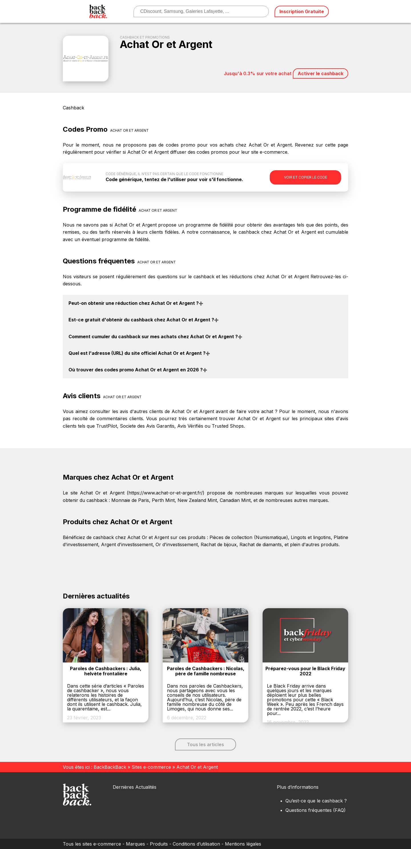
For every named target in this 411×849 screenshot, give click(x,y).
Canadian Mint (235, 500)
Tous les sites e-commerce (92, 844)
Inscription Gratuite (301, 11)
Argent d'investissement (127, 544)
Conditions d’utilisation (196, 844)
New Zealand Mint (197, 500)
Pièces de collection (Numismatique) (248, 537)
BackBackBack (110, 767)
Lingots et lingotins (311, 537)
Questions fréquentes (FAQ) (315, 810)
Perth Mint (163, 500)
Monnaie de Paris (130, 500)
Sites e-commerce (151, 767)
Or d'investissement (177, 544)
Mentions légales (243, 844)
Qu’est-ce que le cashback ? (316, 801)
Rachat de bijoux (219, 544)
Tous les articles (205, 744)
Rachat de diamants (260, 544)
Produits (159, 844)
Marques (135, 844)
